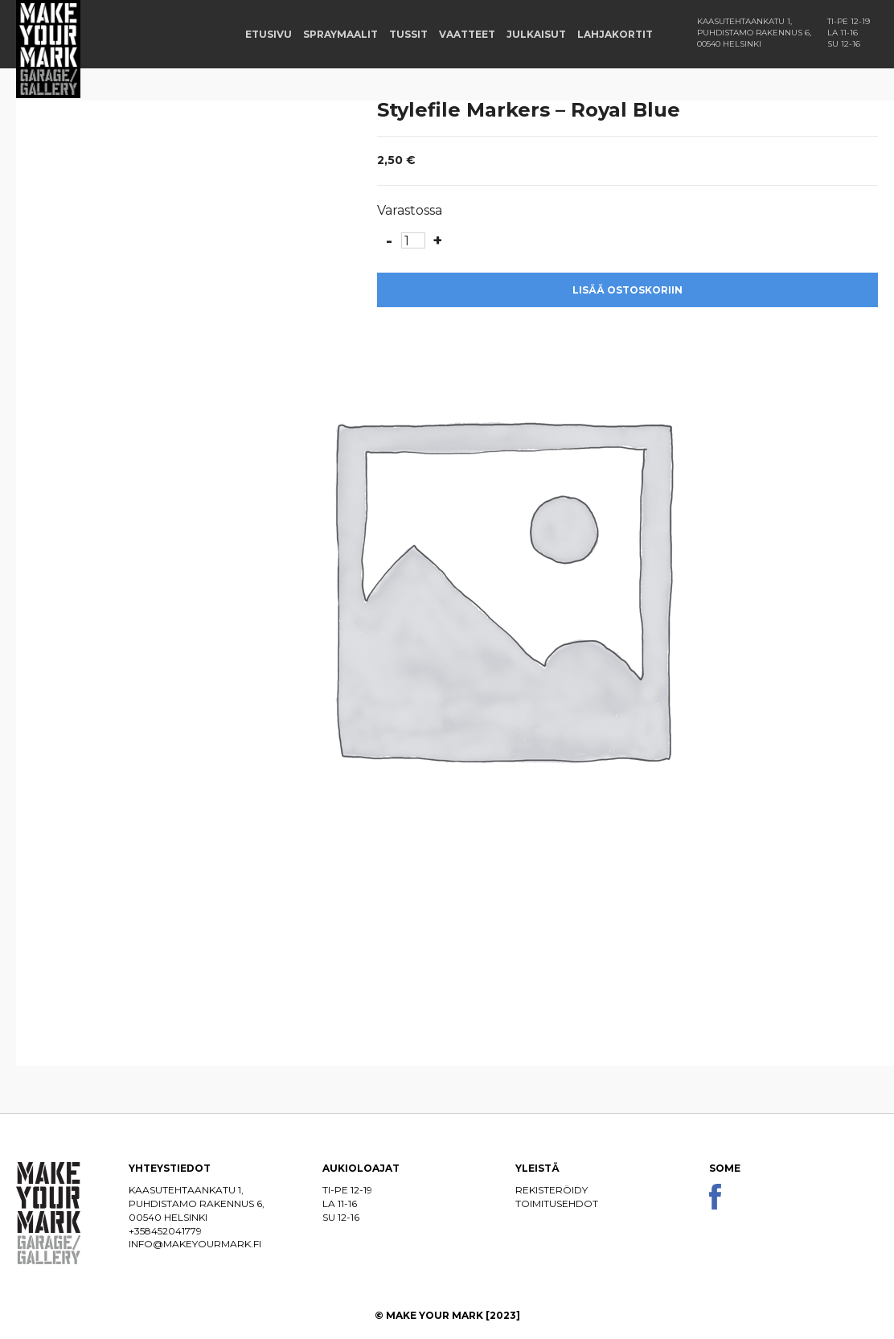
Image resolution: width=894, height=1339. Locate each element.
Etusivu (268, 34)
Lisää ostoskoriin (627, 290)
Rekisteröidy (551, 1190)
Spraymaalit (340, 34)
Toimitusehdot (556, 1203)
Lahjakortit (615, 34)
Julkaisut (536, 34)
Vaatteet (467, 34)
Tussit (408, 34)
